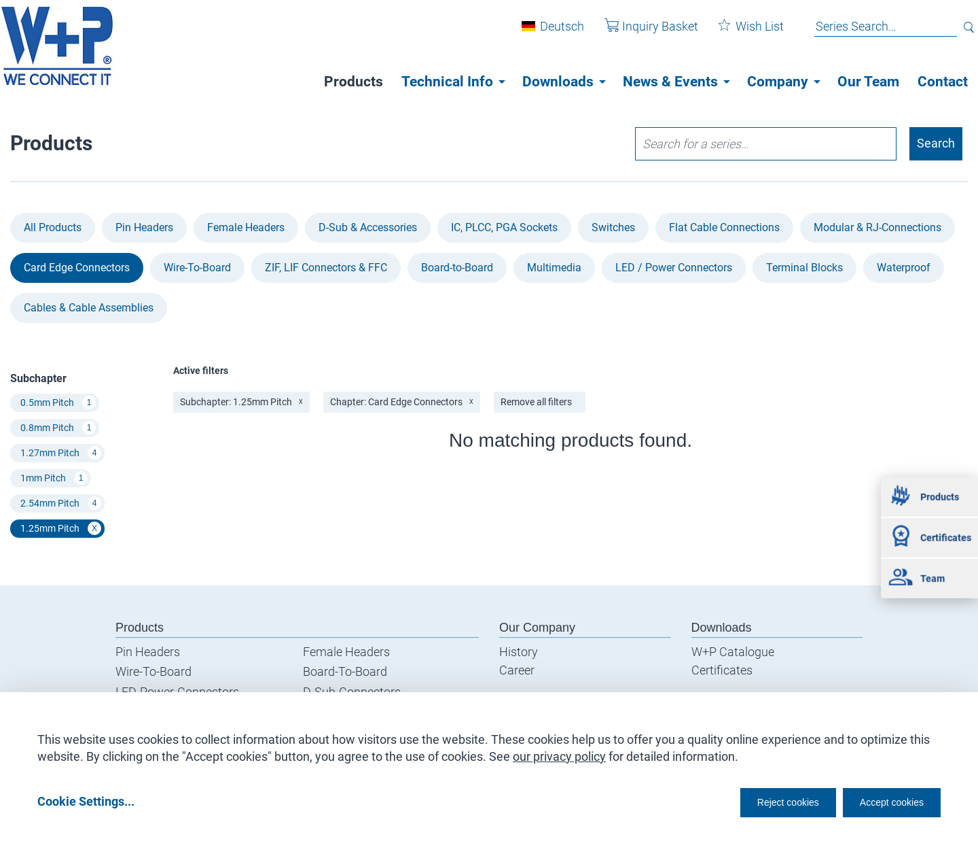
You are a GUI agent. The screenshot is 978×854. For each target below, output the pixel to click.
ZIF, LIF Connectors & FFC (326, 267)
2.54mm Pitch (60, 504)
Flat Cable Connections (724, 227)
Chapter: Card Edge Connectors (401, 401)
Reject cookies (754, 800)
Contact (943, 81)
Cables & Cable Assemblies (88, 307)
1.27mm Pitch (60, 453)
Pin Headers (144, 227)
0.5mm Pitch (58, 403)
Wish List (741, 33)
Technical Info (447, 81)
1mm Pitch (54, 478)
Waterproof (903, 267)
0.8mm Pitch (58, 428)
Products (353, 81)
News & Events (670, 81)
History (518, 652)
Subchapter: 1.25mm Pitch (241, 401)
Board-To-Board (345, 672)
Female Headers (246, 227)
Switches (613, 227)
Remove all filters (536, 401)
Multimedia (554, 267)
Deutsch (552, 33)
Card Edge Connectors (77, 267)
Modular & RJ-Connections (877, 227)
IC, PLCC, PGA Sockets (504, 227)
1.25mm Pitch (60, 529)
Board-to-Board (457, 267)
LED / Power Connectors (673, 267)
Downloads (558, 81)
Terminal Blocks (804, 267)
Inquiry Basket (641, 33)
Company (777, 81)
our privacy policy (559, 752)
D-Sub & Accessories (368, 227)
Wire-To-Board (197, 267)
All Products (53, 227)
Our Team (868, 81)
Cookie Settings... (85, 800)
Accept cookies (882, 800)
